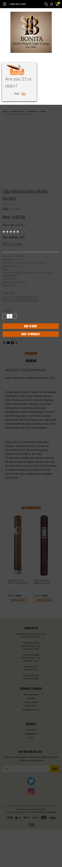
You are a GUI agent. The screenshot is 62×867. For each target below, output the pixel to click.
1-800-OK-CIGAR (17, 4)
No (23, 93)
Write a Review (12, 244)
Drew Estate (9, 203)
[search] (45, 4)
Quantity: (7, 310)
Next (56, 508)
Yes (17, 93)
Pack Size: (8, 293)
